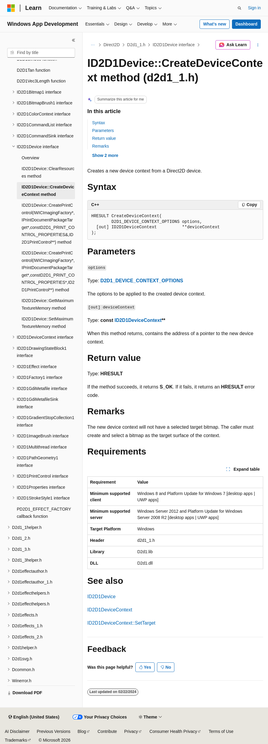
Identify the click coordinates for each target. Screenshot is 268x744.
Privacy (131, 731)
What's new (214, 24)
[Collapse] (73, 40)
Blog (82, 731)
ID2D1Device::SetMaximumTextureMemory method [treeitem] (47, 322)
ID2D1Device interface (174, 44)
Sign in (254, 7)
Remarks (100, 146)
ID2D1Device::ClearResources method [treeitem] (48, 172)
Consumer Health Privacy (173, 731)
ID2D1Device (101, 596)
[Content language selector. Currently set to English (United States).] (34, 717)
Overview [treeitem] (30, 157)
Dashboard (246, 24)
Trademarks (16, 740)
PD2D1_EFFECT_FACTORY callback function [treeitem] (44, 513)
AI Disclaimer (17, 731)
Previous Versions (53, 731)
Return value (104, 138)
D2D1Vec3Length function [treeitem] (41, 81)
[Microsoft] (11, 8)
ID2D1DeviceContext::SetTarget (121, 623)
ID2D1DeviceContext (138, 320)
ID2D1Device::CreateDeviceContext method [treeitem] (48, 190)
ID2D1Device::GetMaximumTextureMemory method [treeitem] (48, 304)
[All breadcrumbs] (92, 45)
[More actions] (258, 45)
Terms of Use (221, 731)
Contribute (107, 731)
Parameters (103, 130)
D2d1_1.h (136, 44)
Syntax (98, 122)
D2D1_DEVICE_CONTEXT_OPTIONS (142, 280)
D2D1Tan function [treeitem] (33, 70)
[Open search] (239, 8)
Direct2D (112, 44)
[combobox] (41, 53)
